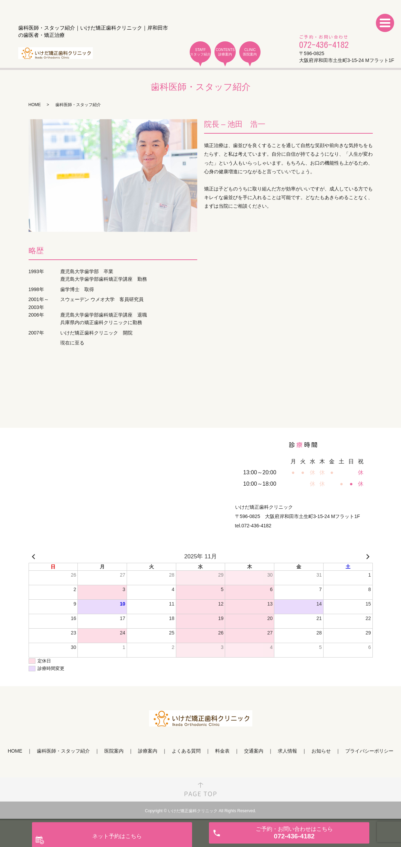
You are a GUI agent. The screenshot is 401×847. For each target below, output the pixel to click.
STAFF (200, 52)
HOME (35, 104)
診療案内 (147, 751)
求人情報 (287, 751)
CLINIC (250, 52)
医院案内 (114, 751)
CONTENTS (225, 52)
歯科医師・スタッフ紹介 (63, 751)
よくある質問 (186, 751)
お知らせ (321, 751)
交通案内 (253, 751)
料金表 (222, 751)
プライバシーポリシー (369, 751)
